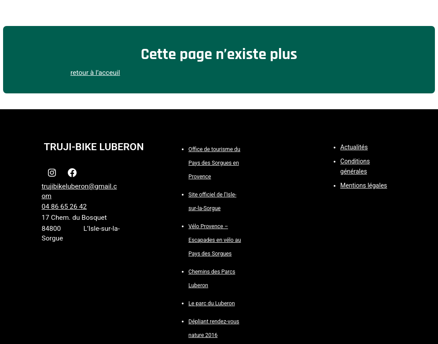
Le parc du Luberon (211, 303)
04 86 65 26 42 (64, 207)
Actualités (354, 147)
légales (377, 185)
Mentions (354, 185)
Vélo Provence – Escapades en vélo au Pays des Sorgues (214, 240)
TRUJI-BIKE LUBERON (94, 147)
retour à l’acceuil (95, 73)
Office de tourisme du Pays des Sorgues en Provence (214, 163)
